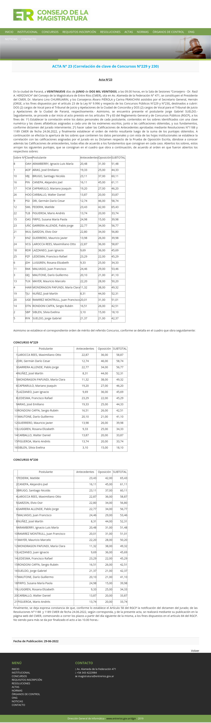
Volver (195, 651)
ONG (191, 32)
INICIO (9, 32)
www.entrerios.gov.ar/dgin (121, 718)
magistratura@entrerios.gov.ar (95, 676)
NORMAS (143, 32)
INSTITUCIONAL (27, 32)
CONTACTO (28, 39)
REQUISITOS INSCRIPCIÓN (79, 32)
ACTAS (128, 32)
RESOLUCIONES (110, 32)
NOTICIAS (11, 39)
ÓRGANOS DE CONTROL (168, 32)
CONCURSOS (50, 32)
